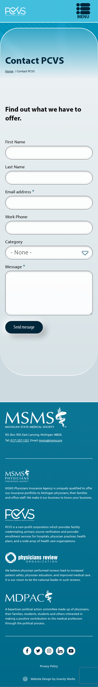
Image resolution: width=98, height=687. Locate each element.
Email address (18, 191)
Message (13, 266)
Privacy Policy (49, 666)
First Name (15, 141)
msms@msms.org (50, 440)
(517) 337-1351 (19, 440)
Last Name (15, 166)
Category (13, 241)
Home (9, 71)
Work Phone (16, 216)
